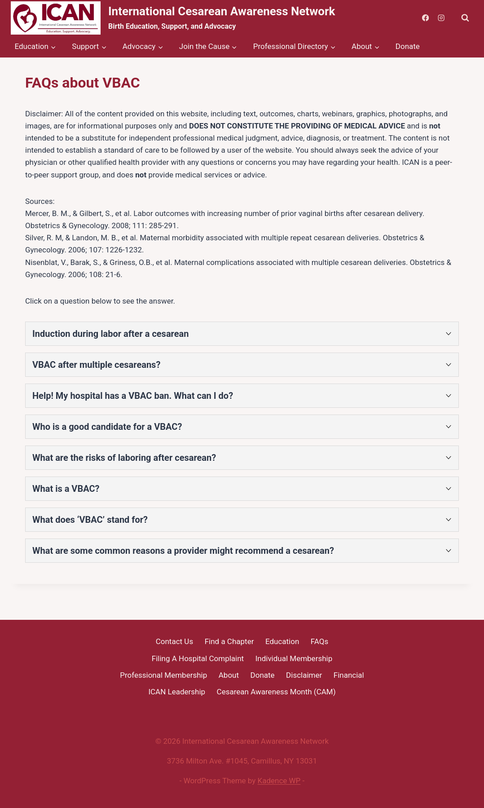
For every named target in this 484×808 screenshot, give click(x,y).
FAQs (319, 641)
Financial (349, 675)
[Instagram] (441, 18)
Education (282, 641)
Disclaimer (304, 675)
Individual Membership (294, 658)
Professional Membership (163, 675)
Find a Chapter (229, 641)
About (229, 675)
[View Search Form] (465, 18)
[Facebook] (425, 18)
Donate (408, 46)
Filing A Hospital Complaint (198, 658)
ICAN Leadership (176, 691)
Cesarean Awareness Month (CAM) (276, 691)
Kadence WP (279, 780)
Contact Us (174, 641)
